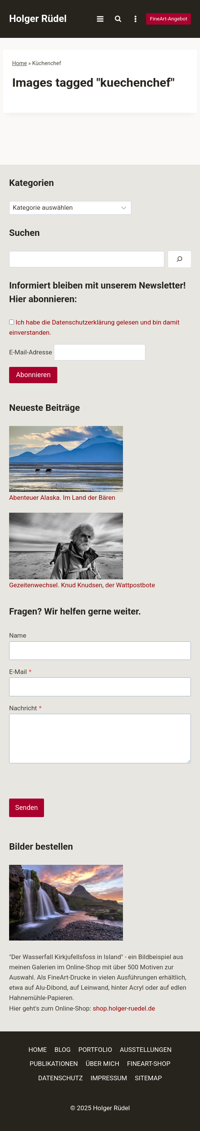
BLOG (63, 1049)
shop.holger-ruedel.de (124, 1008)
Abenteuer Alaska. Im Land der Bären (62, 497)
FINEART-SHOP (148, 1063)
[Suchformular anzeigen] (118, 19)
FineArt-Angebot (168, 19)
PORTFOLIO (95, 1049)
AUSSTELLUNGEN (146, 1049)
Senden (26, 807)
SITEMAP (148, 1078)
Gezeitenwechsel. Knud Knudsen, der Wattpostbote (82, 585)
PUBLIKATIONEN (54, 1063)
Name (17, 635)
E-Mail (20, 671)
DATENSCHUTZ (60, 1078)
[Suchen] (179, 259)
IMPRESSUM (109, 1078)
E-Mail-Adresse (30, 352)
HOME (37, 1049)
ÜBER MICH (103, 1063)
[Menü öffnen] (100, 19)
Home (19, 63)
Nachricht (25, 708)
